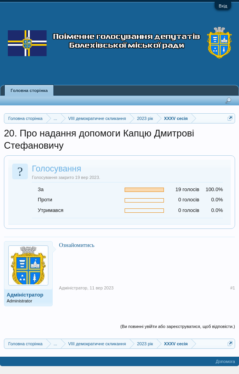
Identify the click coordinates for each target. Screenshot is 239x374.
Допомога (225, 361)
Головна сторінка (29, 90)
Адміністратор (25, 295)
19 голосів (187, 189)
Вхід (223, 6)
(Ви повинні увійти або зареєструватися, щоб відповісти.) (177, 326)
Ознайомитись (76, 245)
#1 (232, 288)
